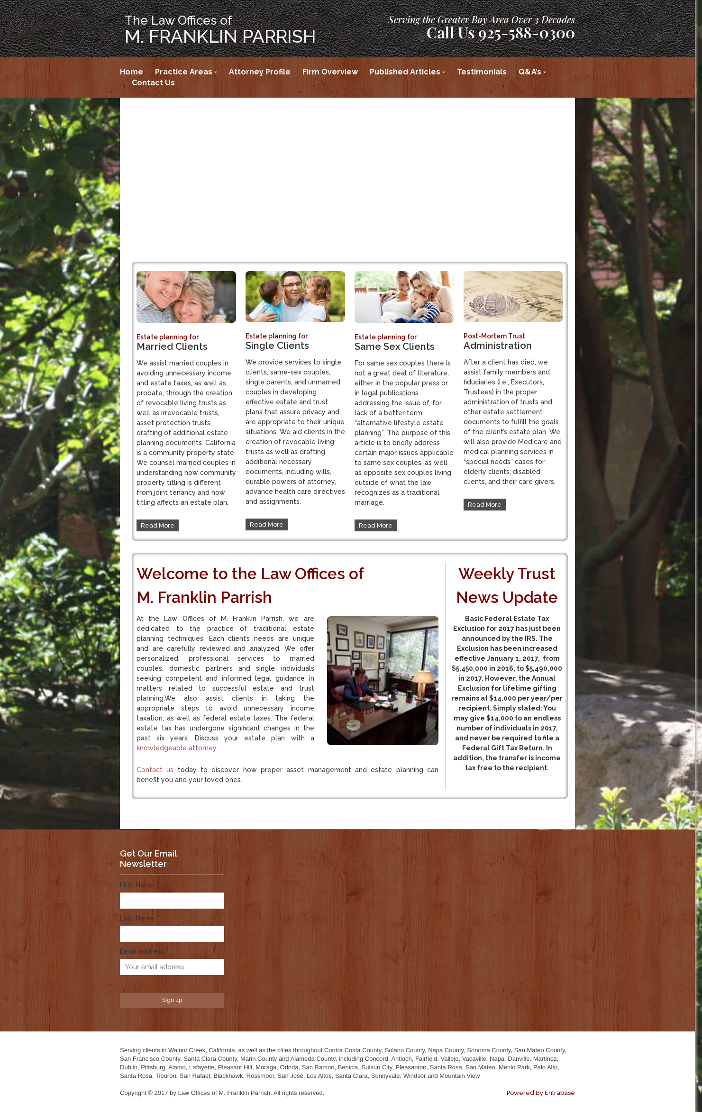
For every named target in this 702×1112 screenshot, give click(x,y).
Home (131, 71)
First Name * (139, 885)
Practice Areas (183, 71)
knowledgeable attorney (177, 748)
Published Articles (405, 71)
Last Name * (139, 918)
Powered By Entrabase (541, 1092)
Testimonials (482, 71)
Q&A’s (530, 71)
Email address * (144, 951)
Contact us (155, 770)
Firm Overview (330, 71)
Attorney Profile (260, 71)
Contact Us (153, 82)
